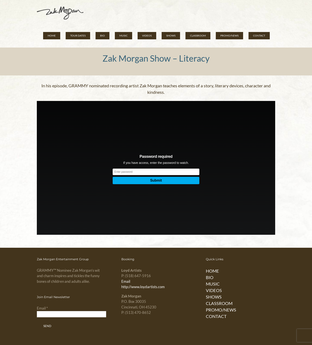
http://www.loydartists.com (143, 286)
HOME (212, 270)
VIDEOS (214, 290)
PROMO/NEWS (221, 309)
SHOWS (214, 296)
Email (125, 281)
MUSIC (213, 283)
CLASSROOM (219, 303)
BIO (209, 277)
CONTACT (216, 316)
